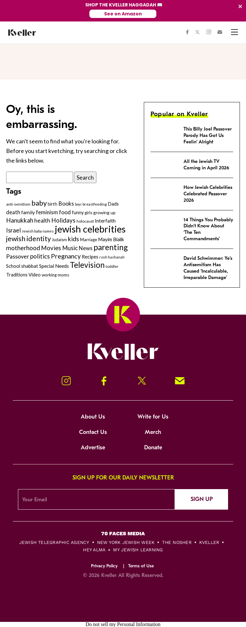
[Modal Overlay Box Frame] (123, 10)
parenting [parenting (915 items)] (111, 247)
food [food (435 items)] (65, 212)
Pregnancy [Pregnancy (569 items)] (66, 256)
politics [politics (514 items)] (40, 256)
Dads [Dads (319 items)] (113, 204)
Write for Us (152, 416)
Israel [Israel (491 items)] (13, 230)
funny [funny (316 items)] (78, 212)
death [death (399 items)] (13, 212)
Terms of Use (141, 566)
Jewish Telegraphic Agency (54, 542)
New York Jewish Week (126, 542)
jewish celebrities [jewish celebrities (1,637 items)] (90, 228)
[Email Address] (96, 499)
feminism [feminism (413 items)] (47, 212)
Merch (153, 432)
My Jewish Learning (138, 549)
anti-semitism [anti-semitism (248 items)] (18, 204)
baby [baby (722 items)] (39, 203)
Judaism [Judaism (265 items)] (59, 239)
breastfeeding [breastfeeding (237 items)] (95, 204)
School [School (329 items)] (13, 266)
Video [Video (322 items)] (35, 274)
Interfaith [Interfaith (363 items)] (105, 221)
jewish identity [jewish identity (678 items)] (28, 238)
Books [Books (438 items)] (66, 203)
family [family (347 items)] (28, 212)
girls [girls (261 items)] (88, 212)
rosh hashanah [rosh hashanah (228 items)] (112, 257)
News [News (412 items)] (86, 248)
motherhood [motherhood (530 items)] (23, 247)
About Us (93, 416)
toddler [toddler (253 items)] (112, 266)
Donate (153, 447)
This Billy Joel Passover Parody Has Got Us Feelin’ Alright (208, 135)
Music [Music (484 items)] (70, 247)
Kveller (209, 542)
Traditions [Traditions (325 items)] (17, 274)
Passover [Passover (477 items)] (17, 256)
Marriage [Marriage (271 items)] (88, 239)
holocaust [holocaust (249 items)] (85, 221)
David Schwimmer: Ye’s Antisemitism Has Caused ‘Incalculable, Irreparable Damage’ (208, 267)
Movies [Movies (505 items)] (51, 247)
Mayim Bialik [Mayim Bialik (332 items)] (111, 239)
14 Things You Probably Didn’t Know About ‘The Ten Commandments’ (208, 229)
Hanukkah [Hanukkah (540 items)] (19, 220)
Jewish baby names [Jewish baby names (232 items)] (38, 231)
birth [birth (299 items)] (52, 204)
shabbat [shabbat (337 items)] (29, 266)
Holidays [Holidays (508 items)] (63, 220)
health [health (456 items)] (42, 220)
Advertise (93, 447)
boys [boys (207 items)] (78, 204)
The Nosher (176, 542)
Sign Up (202, 499)
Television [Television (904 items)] (87, 264)
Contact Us (93, 432)
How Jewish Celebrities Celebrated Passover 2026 (208, 193)
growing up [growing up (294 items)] (104, 212)
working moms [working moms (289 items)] (55, 274)
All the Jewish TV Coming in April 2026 (206, 164)
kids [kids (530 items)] (73, 238)
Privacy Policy (104, 566)
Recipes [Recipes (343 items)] (90, 256)
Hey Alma (94, 549)
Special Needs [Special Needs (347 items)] (54, 266)
